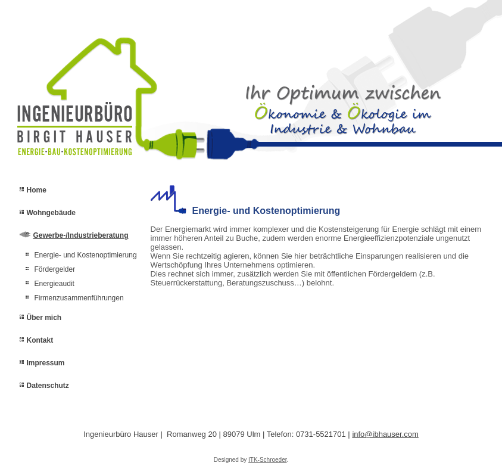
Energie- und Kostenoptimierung (86, 255)
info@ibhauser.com (385, 434)
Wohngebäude (51, 213)
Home (36, 190)
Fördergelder (55, 269)
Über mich (44, 317)
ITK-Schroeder (267, 459)
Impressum (46, 363)
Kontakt (40, 340)
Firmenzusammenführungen (79, 298)
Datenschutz (48, 385)
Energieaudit (54, 283)
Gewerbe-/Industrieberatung (81, 235)
